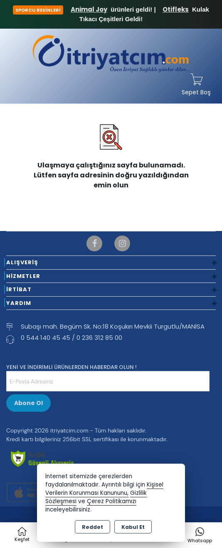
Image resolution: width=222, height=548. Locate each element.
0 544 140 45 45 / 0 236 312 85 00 (71, 337)
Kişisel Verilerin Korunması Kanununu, (104, 489)
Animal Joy (89, 9)
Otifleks (176, 9)
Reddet (92, 527)
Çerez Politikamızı (111, 501)
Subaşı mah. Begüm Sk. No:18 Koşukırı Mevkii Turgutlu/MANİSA (113, 326)
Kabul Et (133, 527)
